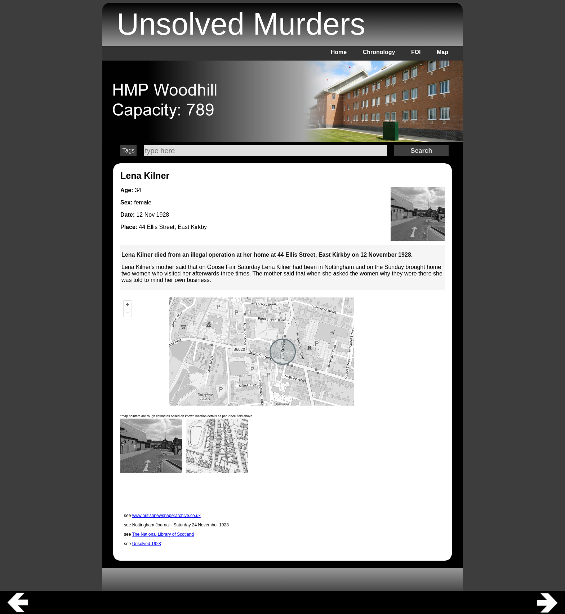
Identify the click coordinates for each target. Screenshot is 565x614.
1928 (162, 215)
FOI (416, 52)
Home (339, 52)
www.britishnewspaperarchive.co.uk (166, 515)
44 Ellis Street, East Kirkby (173, 227)
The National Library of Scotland (162, 534)
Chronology (379, 52)
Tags (129, 150)
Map (442, 52)
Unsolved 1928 (146, 543)
